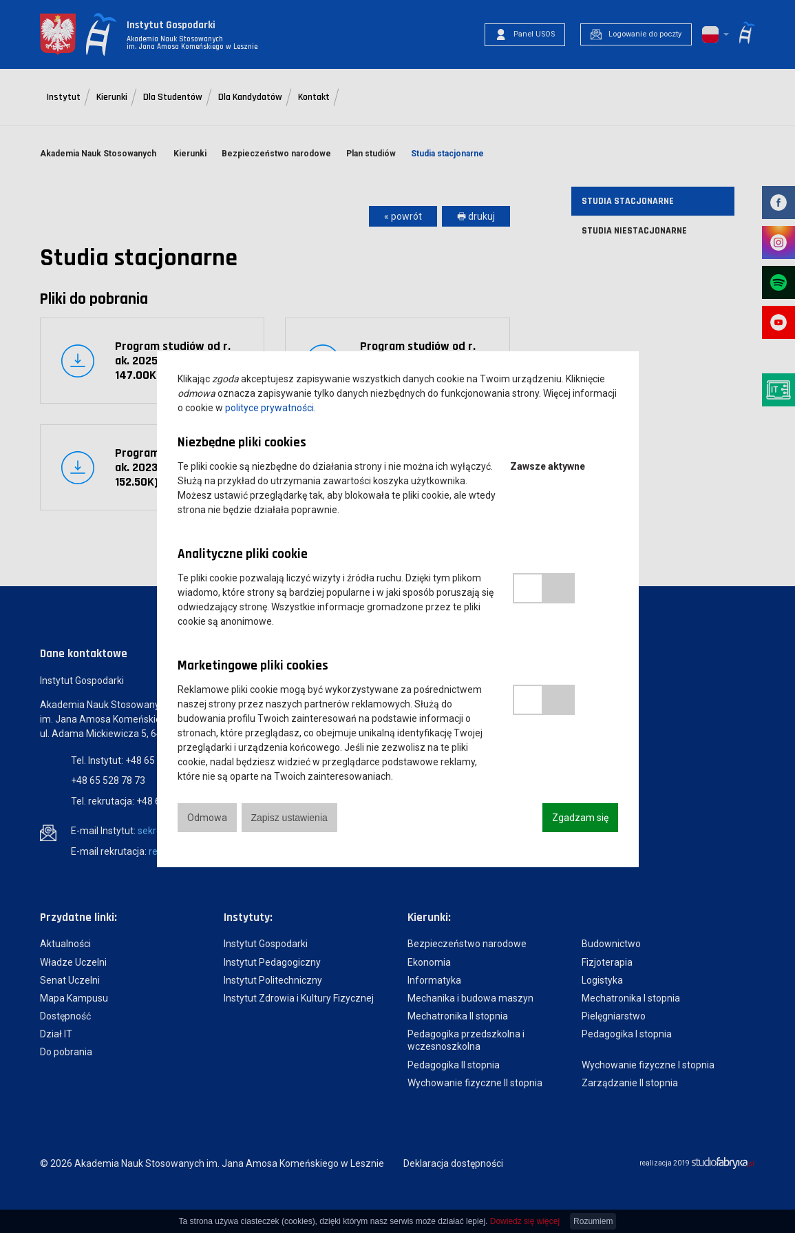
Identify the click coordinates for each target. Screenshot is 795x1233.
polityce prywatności (269, 407)
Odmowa (207, 817)
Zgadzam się (580, 817)
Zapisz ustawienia (289, 817)
